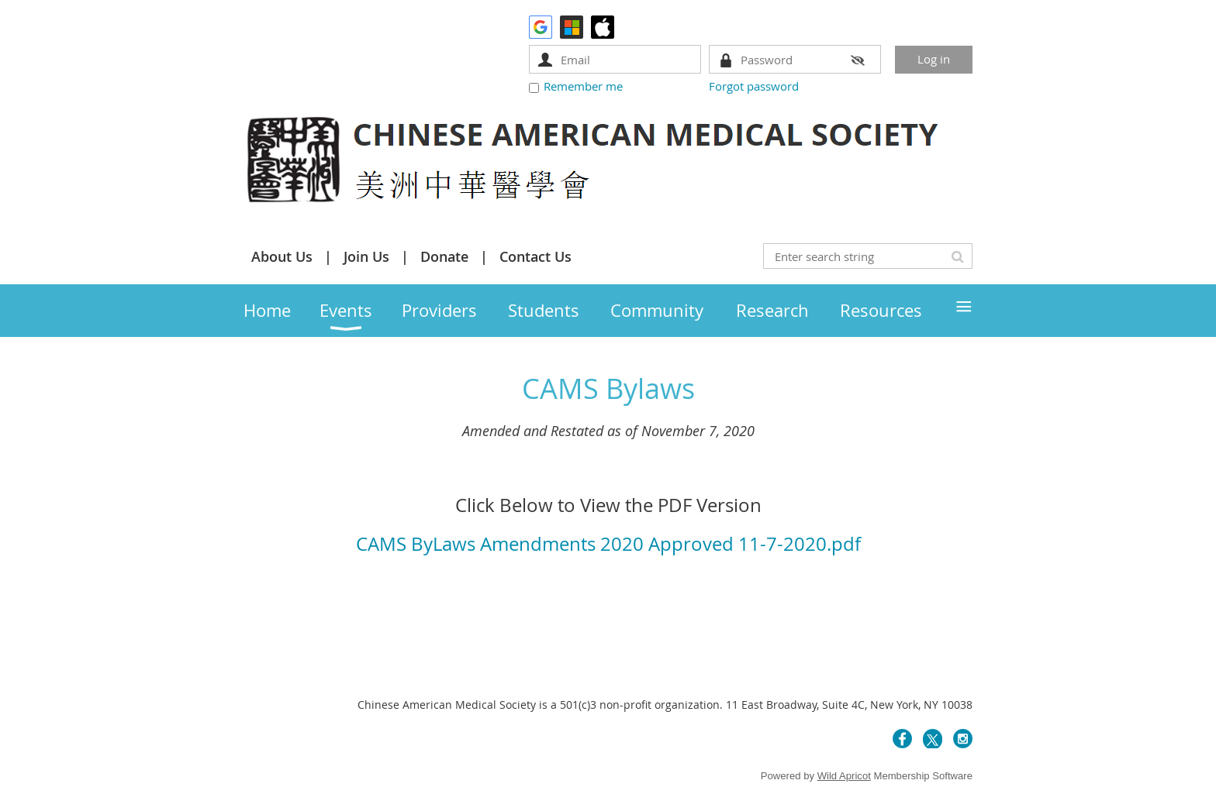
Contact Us (535, 256)
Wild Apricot (844, 776)
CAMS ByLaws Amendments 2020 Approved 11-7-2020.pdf (608, 543)
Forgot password (754, 86)
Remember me (583, 86)
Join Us (366, 256)
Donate (444, 256)
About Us (282, 256)
